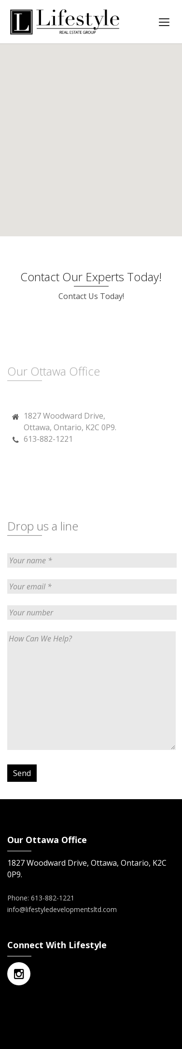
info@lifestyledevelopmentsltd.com (62, 909)
